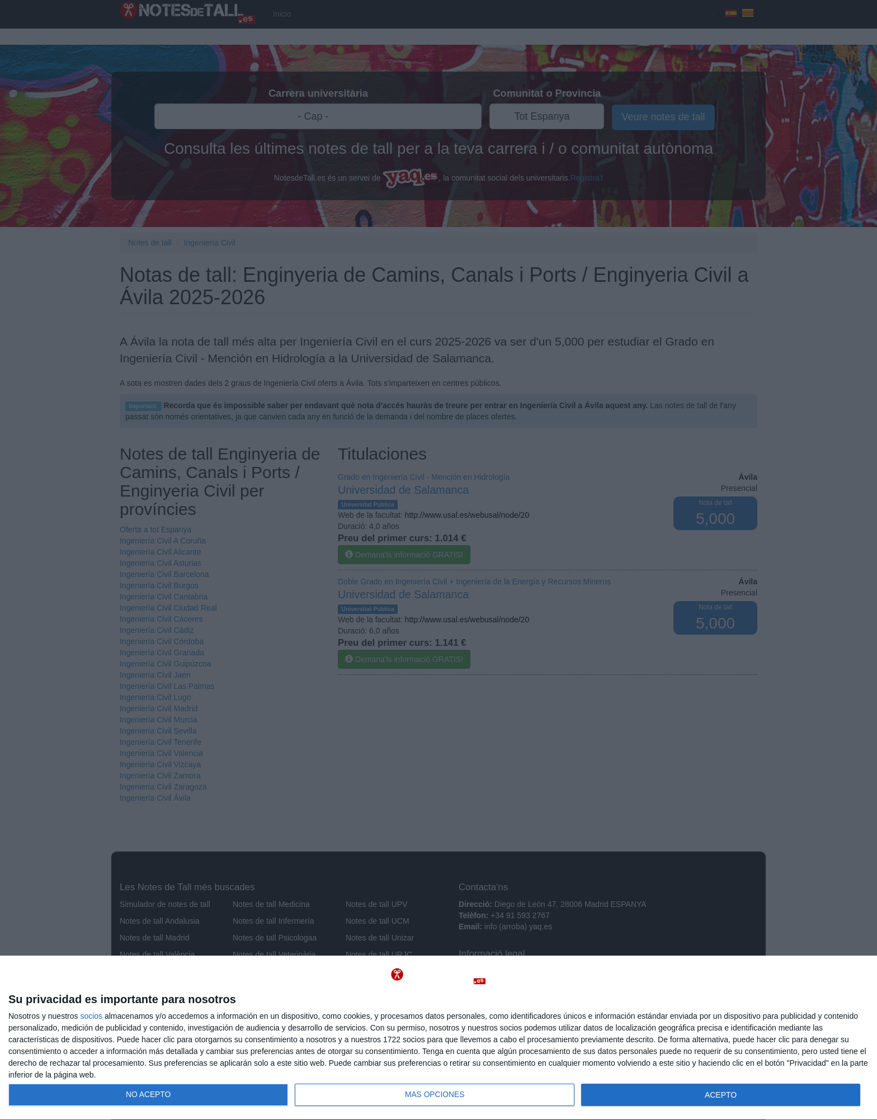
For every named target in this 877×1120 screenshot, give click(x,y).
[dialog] (438, 1038)
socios (91, 1016)
